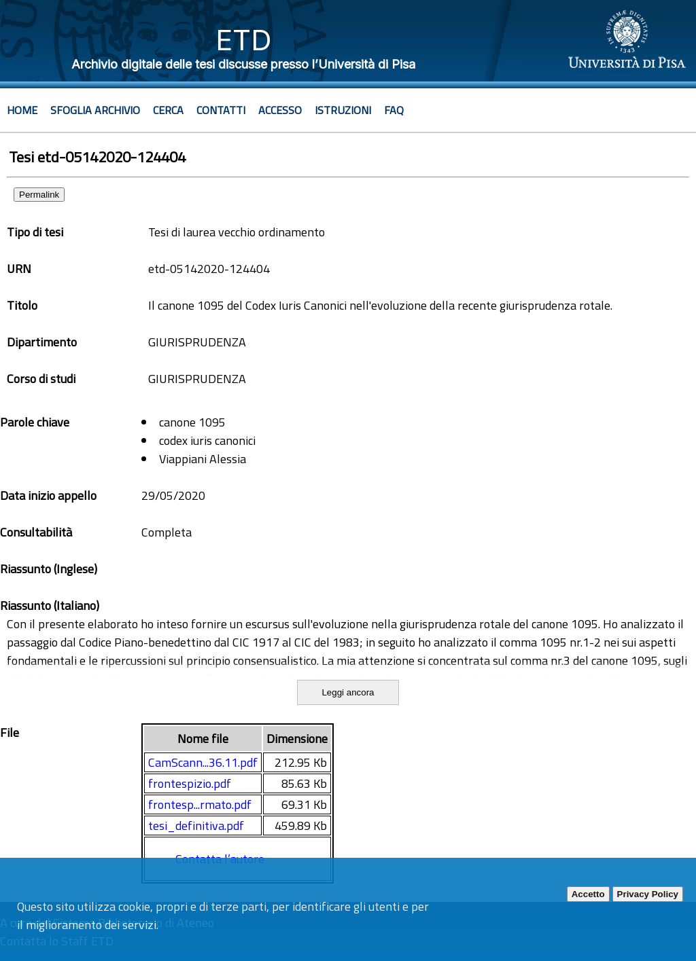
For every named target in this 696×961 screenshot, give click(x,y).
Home (22, 110)
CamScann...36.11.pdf (203, 762)
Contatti (220, 110)
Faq (394, 110)
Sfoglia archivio (95, 110)
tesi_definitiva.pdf (196, 825)
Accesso (280, 110)
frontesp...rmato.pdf (199, 804)
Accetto (588, 894)
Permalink (39, 194)
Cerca (168, 110)
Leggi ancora (347, 692)
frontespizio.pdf (189, 783)
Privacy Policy (647, 894)
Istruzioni (343, 110)
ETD (243, 39)
